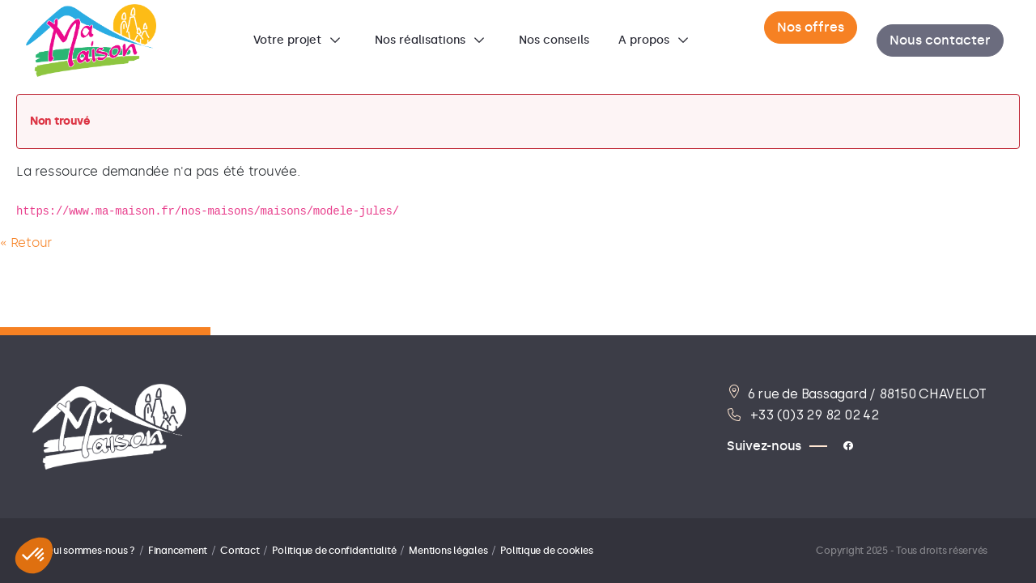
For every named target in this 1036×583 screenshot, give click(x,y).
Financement (177, 550)
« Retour (26, 242)
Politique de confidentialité (334, 550)
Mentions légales (448, 550)
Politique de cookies (546, 550)
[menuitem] (299, 40)
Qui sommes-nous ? (90, 550)
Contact (239, 550)
